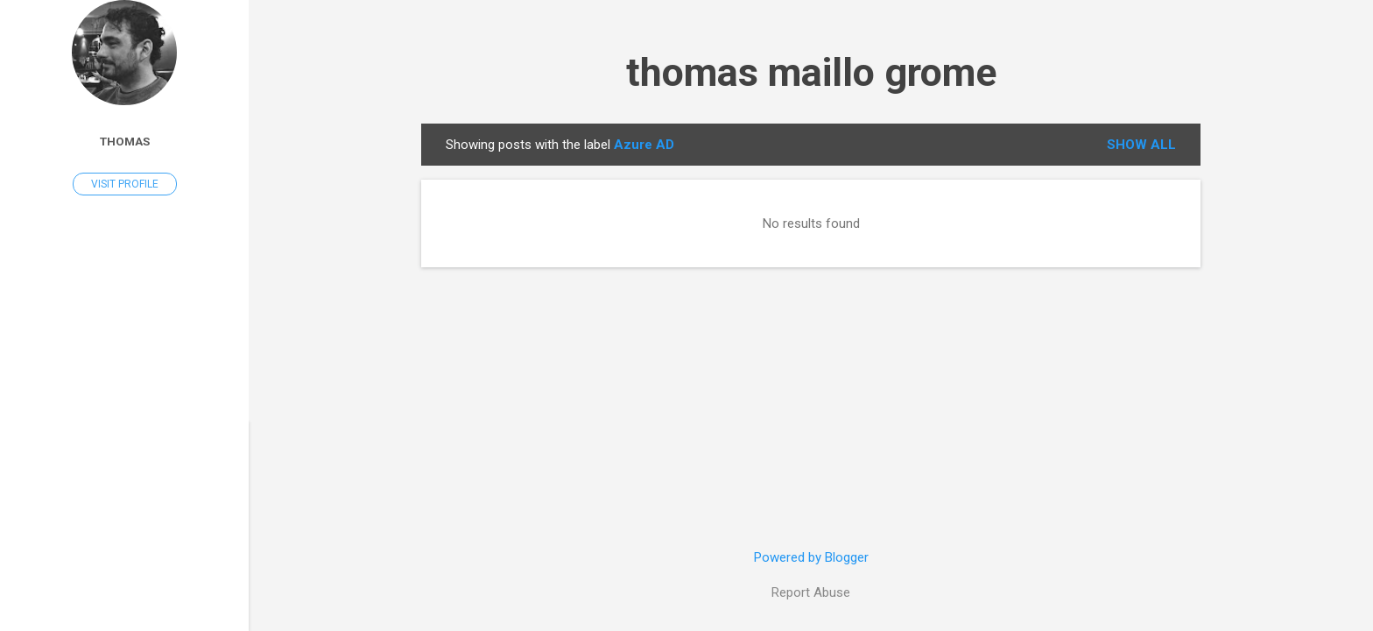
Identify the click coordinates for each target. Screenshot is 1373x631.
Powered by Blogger (811, 557)
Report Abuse (810, 592)
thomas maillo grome (811, 72)
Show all (1141, 144)
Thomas (125, 141)
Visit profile (124, 184)
